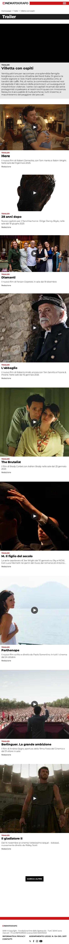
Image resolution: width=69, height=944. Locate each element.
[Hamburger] (64, 3)
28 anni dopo (11, 216)
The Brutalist (11, 462)
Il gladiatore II (11, 838)
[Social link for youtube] (40, 941)
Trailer (15, 11)
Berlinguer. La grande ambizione (26, 744)
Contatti (7, 939)
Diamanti (8, 277)
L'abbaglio (9, 368)
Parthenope (10, 650)
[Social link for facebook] (34, 941)
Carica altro (34, 879)
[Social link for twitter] (30, 941)
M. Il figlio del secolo (17, 556)
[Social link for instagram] (37, 941)
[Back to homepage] (9, 926)
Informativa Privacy (13, 936)
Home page (6, 11)
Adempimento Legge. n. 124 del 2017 (48, 936)
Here (5, 156)
